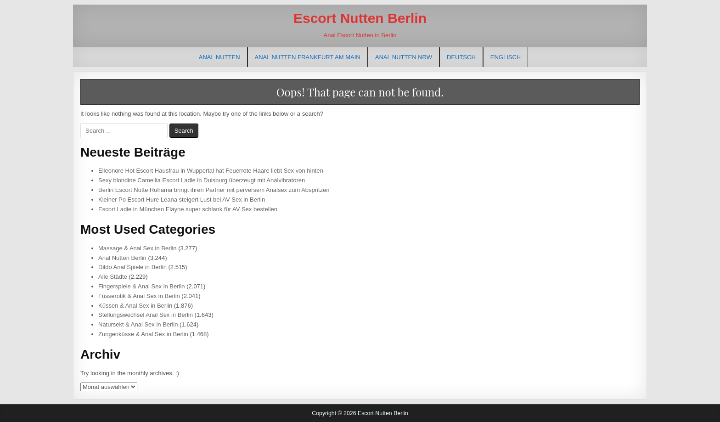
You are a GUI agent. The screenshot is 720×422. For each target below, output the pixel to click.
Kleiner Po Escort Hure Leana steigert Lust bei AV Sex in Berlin (181, 199)
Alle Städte (112, 276)
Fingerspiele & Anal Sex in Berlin (141, 286)
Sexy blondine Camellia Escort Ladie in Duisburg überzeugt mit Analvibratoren (201, 180)
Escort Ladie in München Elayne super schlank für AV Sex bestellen (187, 209)
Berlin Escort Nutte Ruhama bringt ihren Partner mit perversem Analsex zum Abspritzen (214, 189)
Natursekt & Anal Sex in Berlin (138, 324)
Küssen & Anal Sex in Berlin (135, 305)
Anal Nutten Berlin (122, 257)
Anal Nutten (219, 57)
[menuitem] (461, 57)
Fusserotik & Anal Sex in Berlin (139, 296)
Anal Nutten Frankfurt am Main (307, 57)
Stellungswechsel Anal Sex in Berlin (145, 314)
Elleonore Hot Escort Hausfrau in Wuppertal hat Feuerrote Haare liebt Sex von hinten (210, 170)
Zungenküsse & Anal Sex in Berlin (143, 334)
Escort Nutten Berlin (360, 18)
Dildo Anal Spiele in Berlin (132, 267)
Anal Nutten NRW (403, 57)
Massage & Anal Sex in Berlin (137, 248)
